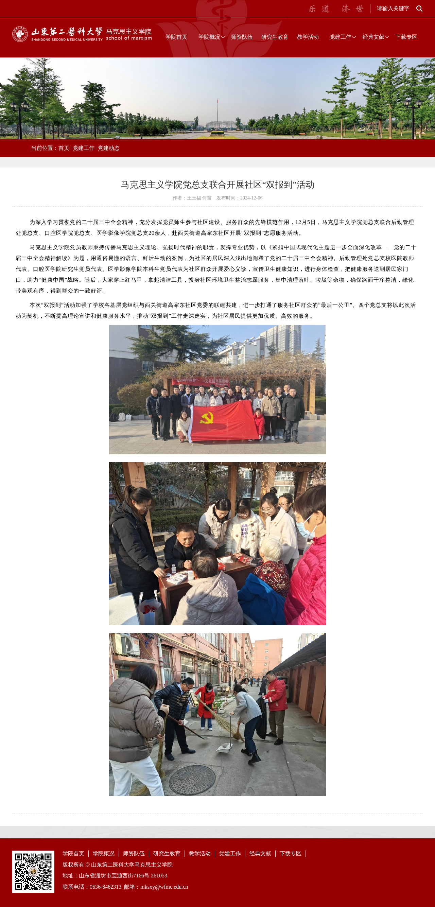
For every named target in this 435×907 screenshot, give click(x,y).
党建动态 (109, 148)
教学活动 (308, 37)
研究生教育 (275, 37)
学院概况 (209, 37)
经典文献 (373, 37)
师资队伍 (242, 37)
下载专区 (406, 37)
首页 (63, 148)
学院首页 (176, 37)
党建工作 (340, 37)
